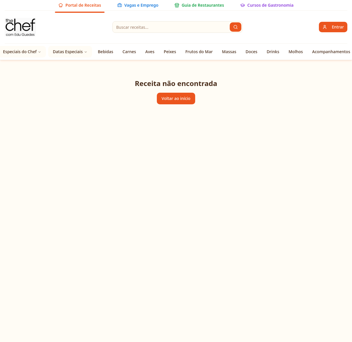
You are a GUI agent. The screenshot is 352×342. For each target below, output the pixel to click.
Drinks (273, 51)
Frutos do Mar (199, 51)
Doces (252, 51)
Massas (229, 51)
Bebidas (105, 51)
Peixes (170, 51)
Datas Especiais (70, 51)
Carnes (129, 51)
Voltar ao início (175, 98)
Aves (149, 51)
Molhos (295, 51)
